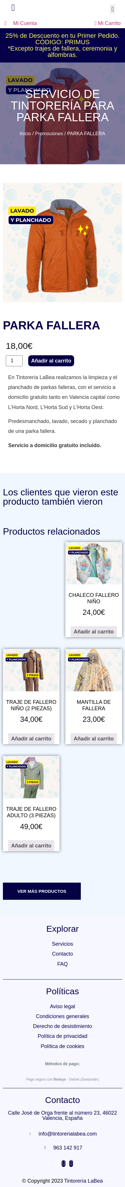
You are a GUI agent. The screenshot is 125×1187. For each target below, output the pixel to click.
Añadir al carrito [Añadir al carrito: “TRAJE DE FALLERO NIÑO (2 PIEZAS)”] (31, 739)
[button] (112, 9)
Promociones (49, 133)
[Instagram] (64, 1163)
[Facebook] (71, 1163)
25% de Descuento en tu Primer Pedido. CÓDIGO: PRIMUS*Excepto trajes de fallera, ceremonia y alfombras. (63, 45)
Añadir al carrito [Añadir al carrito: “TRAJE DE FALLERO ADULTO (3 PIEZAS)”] (31, 846)
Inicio (25, 133)
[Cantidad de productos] (14, 360)
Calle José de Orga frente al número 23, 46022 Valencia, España (62, 1115)
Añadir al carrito (51, 361)
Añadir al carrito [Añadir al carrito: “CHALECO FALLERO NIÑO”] (94, 632)
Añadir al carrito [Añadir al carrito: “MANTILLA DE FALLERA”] (94, 739)
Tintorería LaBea (83, 1181)
